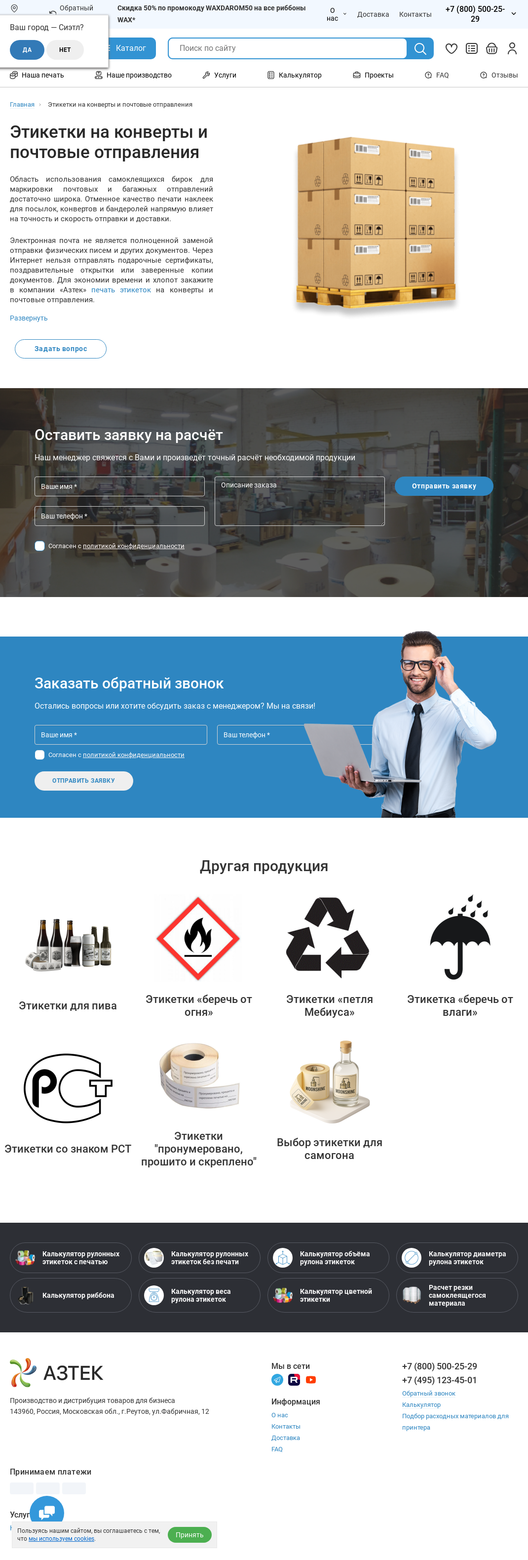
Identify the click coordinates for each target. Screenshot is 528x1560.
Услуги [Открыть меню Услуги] (219, 75)
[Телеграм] (277, 1380)
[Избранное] (451, 48)
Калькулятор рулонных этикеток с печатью (67, 1258)
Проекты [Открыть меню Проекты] (373, 75)
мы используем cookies (61, 1538)
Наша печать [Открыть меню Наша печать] (37, 75)
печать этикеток (121, 289)
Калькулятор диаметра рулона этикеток (454, 1258)
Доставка (285, 1438)
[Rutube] (294, 1380)
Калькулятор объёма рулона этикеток (321, 1258)
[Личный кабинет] (512, 48)
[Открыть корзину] (492, 48)
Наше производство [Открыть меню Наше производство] (133, 75)
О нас (279, 1416)
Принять (190, 1535)
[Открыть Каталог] (123, 48)
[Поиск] (420, 49)
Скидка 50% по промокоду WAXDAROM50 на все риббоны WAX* (211, 14)
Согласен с (116, 546)
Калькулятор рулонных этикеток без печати (196, 1258)
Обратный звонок (71, 14)
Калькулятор (421, 1405)
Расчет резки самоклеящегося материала (444, 1296)
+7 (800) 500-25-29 (439, 1366)
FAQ (436, 75)
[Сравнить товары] (472, 48)
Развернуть (29, 318)
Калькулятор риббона (64, 1296)
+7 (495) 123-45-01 (439, 1380)
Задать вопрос (61, 349)
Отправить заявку (444, 487)
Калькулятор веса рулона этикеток (187, 1296)
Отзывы (499, 75)
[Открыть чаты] (47, 1513)
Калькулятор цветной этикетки (322, 1296)
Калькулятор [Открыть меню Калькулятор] (294, 75)
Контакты (286, 1427)
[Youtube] (311, 1380)
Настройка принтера (43, 1529)
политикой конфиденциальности (134, 546)
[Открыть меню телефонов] (480, 14)
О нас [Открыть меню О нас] (337, 14)
